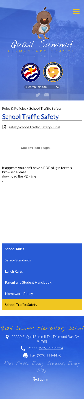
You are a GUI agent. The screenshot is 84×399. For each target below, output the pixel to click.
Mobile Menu (76, 11)
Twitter (38, 95)
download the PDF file (19, 176)
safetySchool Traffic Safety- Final (34, 127)
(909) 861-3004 (51, 348)
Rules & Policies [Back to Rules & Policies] (14, 108)
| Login (40, 379)
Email (46, 95)
